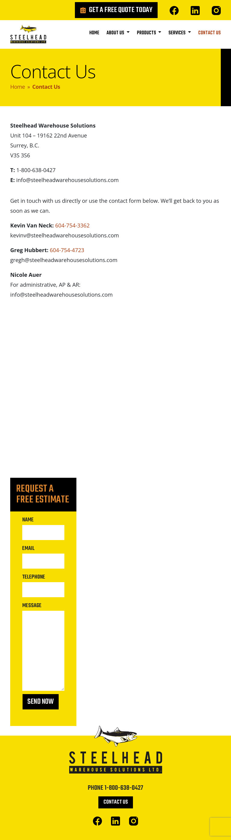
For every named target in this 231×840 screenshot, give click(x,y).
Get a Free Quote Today (120, 10)
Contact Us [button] (115, 802)
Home (94, 33)
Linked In (195, 10)
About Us (115, 33)
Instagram (216, 10)
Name (28, 519)
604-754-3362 (72, 225)
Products (147, 33)
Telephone (33, 577)
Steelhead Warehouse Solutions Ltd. (28, 35)
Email (28, 548)
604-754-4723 (67, 250)
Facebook (174, 10)
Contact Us (209, 33)
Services (177, 33)
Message (32, 605)
